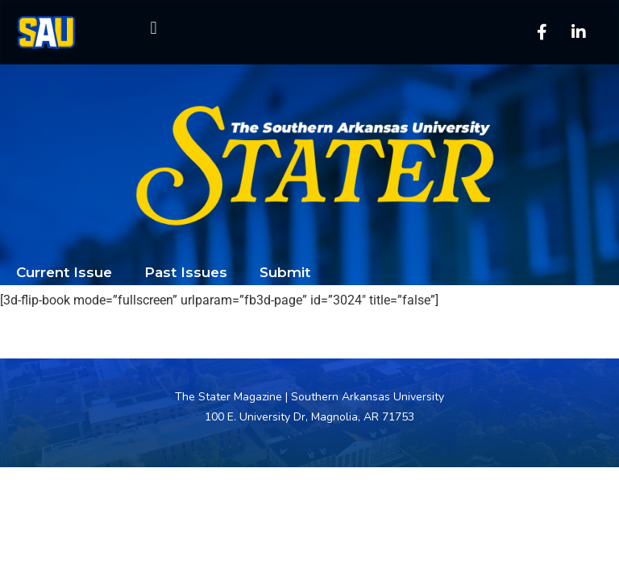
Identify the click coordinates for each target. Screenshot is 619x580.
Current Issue (64, 272)
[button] (153, 28)
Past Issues (185, 272)
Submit (285, 272)
